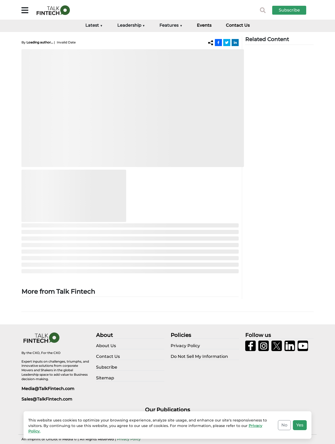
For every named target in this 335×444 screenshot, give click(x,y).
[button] (293, 10)
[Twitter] (226, 42)
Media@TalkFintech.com (47, 388)
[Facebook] (218, 42)
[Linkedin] (235, 42)
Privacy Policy (129, 439)
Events (204, 25)
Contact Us (238, 25)
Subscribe (289, 10)
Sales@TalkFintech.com (46, 399)
